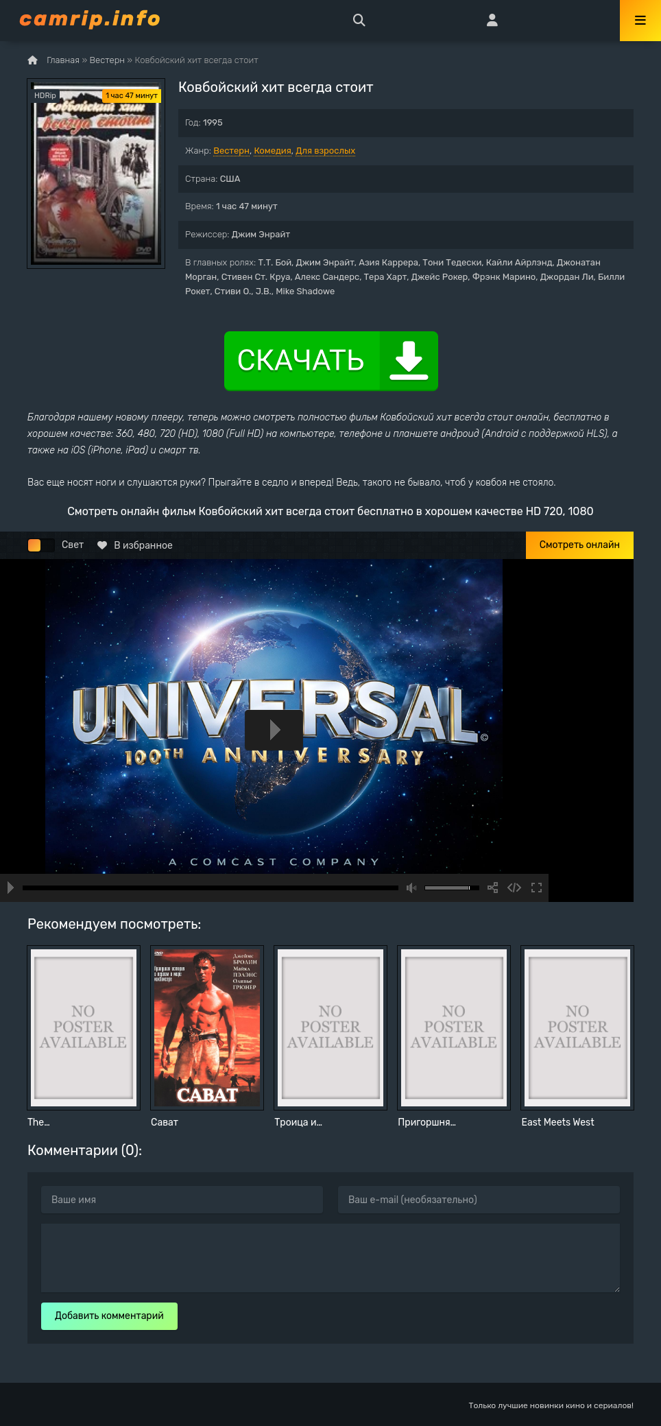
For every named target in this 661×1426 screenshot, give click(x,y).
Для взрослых (325, 150)
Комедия (272, 150)
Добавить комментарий (109, 1316)
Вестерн (231, 150)
